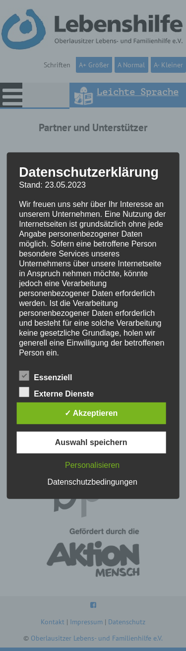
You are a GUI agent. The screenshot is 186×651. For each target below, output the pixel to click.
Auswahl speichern (91, 442)
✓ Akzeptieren (91, 413)
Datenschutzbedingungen (92, 482)
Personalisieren (92, 465)
